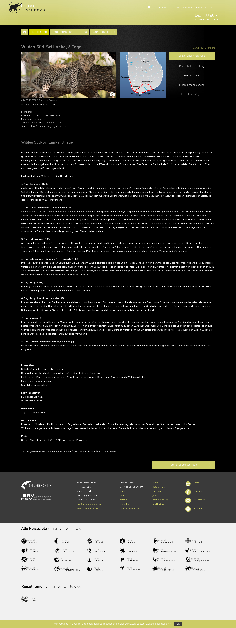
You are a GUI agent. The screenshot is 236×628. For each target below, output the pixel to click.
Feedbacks (202, 7)
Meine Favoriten (160, 7)
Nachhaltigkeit (159, 504)
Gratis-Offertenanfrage (195, 56)
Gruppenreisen (62, 32)
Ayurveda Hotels (103, 32)
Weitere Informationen (158, 624)
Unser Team (125, 504)
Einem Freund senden (192, 85)
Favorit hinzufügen (191, 94)
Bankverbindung (160, 499)
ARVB (155, 482)
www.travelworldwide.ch (89, 508)
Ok (178, 624)
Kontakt (215, 7)
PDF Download (191, 75)
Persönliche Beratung (191, 66)
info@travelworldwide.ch (89, 504)
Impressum (157, 491)
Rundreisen (39, 32)
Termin (123, 495)
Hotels (82, 32)
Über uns (187, 7)
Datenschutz (158, 487)
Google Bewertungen (130, 508)
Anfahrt (123, 499)
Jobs (154, 495)
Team (176, 7)
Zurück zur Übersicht (204, 47)
